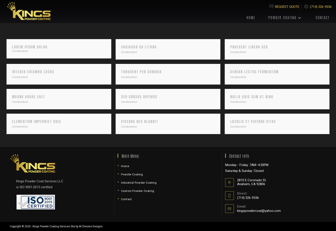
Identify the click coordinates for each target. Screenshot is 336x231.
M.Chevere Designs (91, 226)
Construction (20, 51)
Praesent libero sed (249, 47)
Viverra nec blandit (139, 121)
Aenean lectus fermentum (254, 71)
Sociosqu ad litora (139, 47)
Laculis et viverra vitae (253, 121)
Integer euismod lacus (33, 71)
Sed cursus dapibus (139, 96)
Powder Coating (132, 174)
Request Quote (287, 7)
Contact (126, 199)
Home (125, 166)
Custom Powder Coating (137, 191)
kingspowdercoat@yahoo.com (259, 211)
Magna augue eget (28, 96)
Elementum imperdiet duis (36, 121)
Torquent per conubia (141, 71)
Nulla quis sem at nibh (251, 96)
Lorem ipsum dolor (29, 47)
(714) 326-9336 (321, 7)
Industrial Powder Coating (138, 182)
